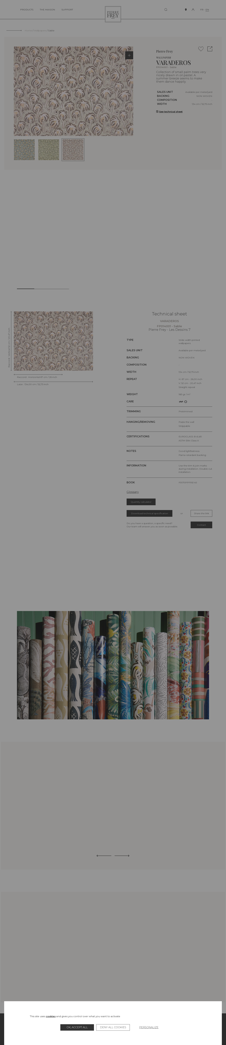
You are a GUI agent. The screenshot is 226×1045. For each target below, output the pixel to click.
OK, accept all (77, 1027)
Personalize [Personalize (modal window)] (148, 1027)
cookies (51, 1016)
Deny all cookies (113, 1027)
